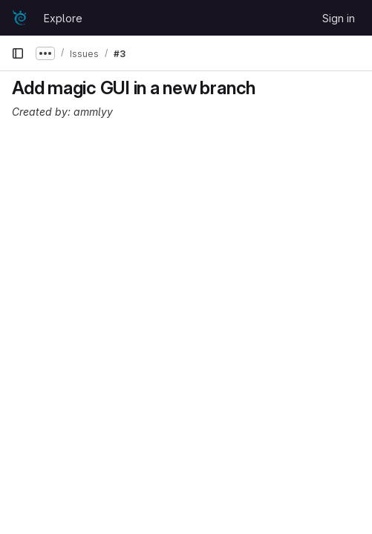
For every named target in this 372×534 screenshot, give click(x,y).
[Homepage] (20, 18)
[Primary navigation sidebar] (18, 53)
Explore (63, 18)
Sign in (338, 18)
